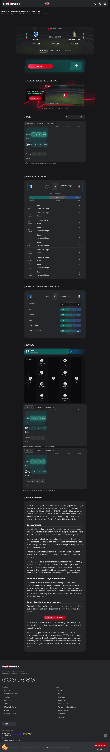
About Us (62, 678)
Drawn (31, 307)
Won (30, 302)
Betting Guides (10, 692)
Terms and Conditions (67, 685)
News (60, 668)
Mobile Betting (10, 685)
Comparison (9, 678)
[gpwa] (24, 729)
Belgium (12, 14)
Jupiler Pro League (24, 14)
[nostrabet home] (10, 644)
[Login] (100, 4)
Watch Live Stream (55, 595)
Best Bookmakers (11, 672)
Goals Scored (34, 318)
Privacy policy (63, 688)
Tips (6, 14)
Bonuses (7, 668)
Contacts (61, 675)
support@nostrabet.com (12, 718)
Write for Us (63, 682)
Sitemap (61, 692)
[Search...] (95, 3)
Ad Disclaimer (63, 695)
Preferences (101, 749)
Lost (30, 313)
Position (32, 296)
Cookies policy (66, 747)
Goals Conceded (35, 323)
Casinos (7, 675)
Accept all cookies (101, 745)
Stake (31, 136)
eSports (7, 688)
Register (35, 98)
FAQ (60, 672)
